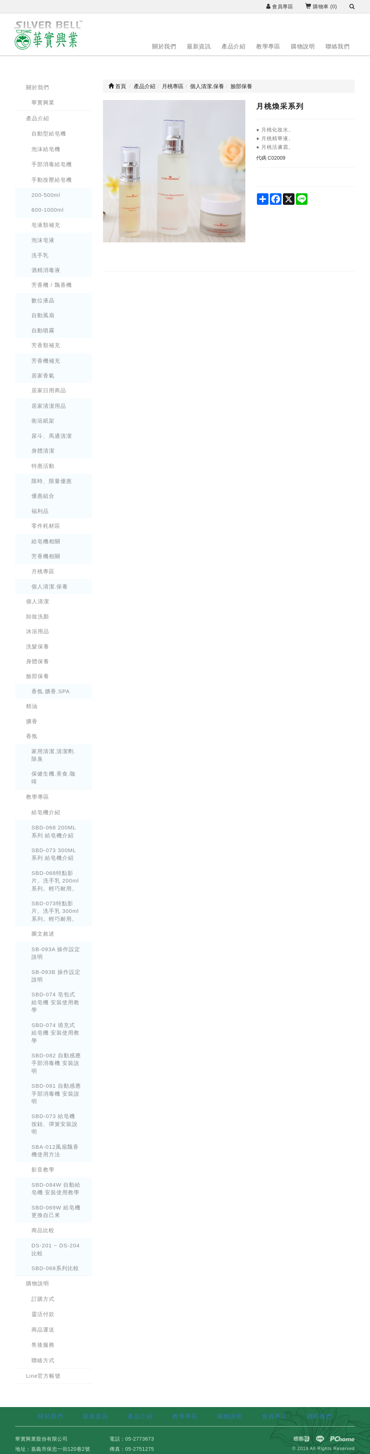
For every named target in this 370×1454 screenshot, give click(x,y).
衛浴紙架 (43, 421)
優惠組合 (43, 496)
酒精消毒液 (45, 270)
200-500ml (45, 195)
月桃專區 (43, 571)
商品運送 (43, 1329)
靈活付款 (43, 1314)
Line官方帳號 (43, 1376)
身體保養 (37, 661)
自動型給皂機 (48, 133)
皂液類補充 (45, 225)
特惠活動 (43, 466)
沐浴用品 (37, 631)
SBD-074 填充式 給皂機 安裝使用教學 (55, 1033)
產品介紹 (233, 46)
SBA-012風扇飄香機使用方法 (55, 1150)
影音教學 (43, 1169)
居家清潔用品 (48, 406)
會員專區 (279, 6)
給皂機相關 (45, 541)
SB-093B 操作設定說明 (56, 976)
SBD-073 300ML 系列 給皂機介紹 (53, 854)
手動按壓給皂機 (51, 180)
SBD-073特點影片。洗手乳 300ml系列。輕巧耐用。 (55, 911)
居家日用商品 (48, 390)
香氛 (32, 736)
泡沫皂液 (43, 240)
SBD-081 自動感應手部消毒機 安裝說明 (56, 1093)
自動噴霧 (43, 330)
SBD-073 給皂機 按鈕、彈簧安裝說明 (54, 1124)
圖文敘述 (43, 934)
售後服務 (43, 1345)
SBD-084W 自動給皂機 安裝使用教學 (56, 1188)
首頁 (117, 86)
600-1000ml (47, 210)
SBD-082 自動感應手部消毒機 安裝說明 (56, 1063)
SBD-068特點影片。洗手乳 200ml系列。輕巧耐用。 (55, 881)
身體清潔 (43, 451)
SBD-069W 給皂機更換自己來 (56, 1211)
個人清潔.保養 (49, 586)
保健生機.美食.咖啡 (53, 777)
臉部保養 (37, 676)
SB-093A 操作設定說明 (55, 953)
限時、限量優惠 (51, 481)
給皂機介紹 (45, 812)
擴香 (32, 721)
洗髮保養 (37, 646)
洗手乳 (40, 255)
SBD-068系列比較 (55, 1268)
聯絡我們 (337, 46)
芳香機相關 (45, 556)
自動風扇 (43, 315)
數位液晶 (43, 300)
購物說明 (303, 46)
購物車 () (321, 6)
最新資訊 (199, 46)
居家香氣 (43, 375)
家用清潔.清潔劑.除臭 (53, 755)
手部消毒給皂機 (51, 164)
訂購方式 (43, 1299)
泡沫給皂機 (45, 149)
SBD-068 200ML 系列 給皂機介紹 (53, 831)
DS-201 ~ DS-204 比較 (55, 1249)
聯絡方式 (43, 1360)
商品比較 (43, 1230)
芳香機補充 (45, 361)
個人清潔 (37, 601)
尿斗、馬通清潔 (51, 436)
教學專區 (268, 46)
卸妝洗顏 (37, 616)
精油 (32, 706)
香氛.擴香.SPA (50, 691)
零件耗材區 (45, 526)
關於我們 (164, 46)
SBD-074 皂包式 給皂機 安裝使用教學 (55, 1002)
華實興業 (43, 102)
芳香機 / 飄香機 (51, 285)
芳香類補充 (45, 345)
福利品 (40, 511)
